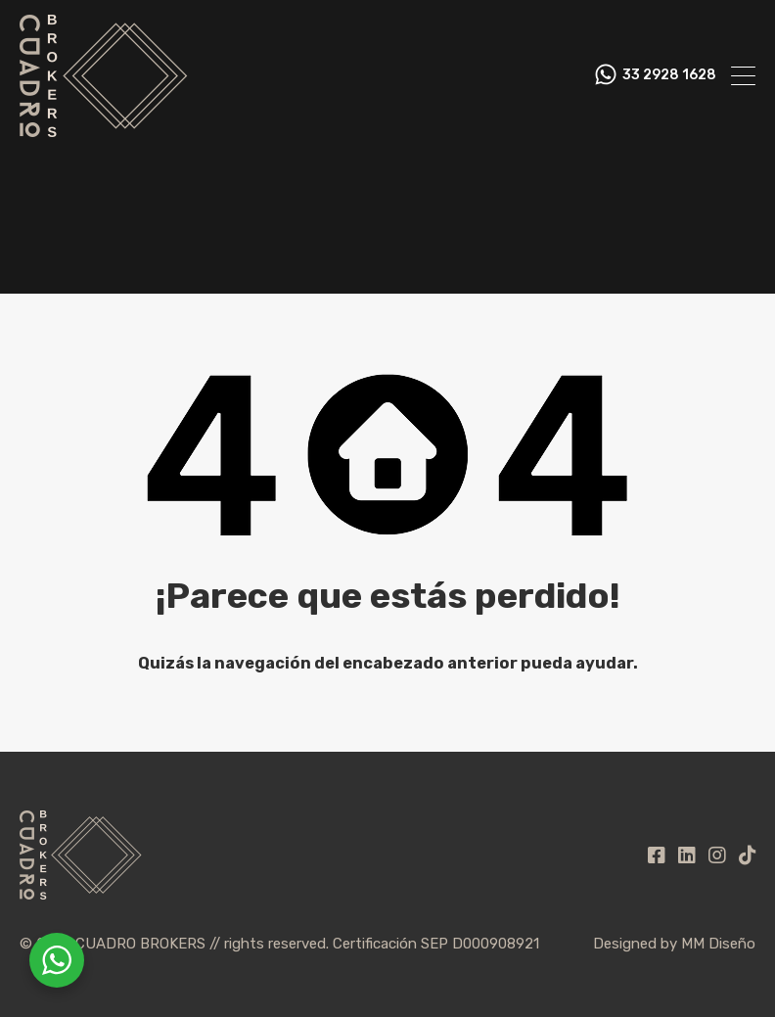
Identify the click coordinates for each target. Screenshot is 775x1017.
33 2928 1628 (669, 75)
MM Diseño (718, 943)
